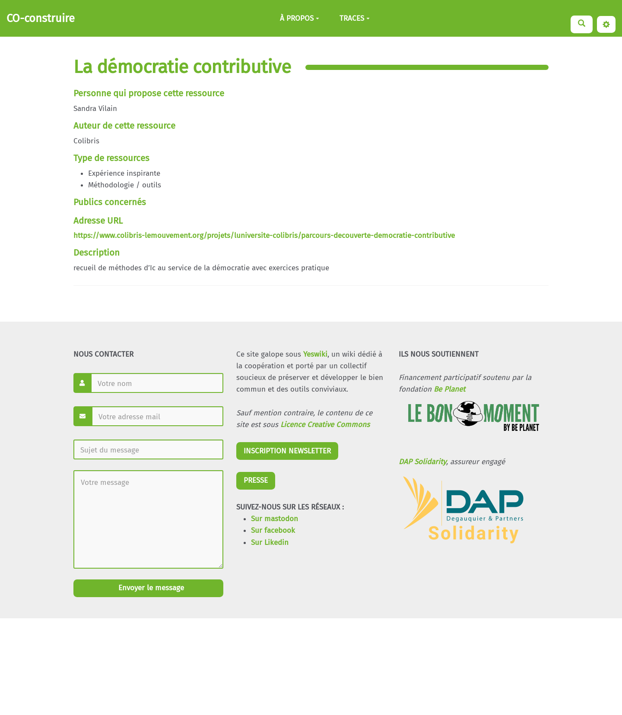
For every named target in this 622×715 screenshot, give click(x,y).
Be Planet (449, 389)
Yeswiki (315, 354)
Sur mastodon (274, 518)
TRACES (355, 18)
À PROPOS (299, 18)
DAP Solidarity (422, 461)
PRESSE (256, 480)
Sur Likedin (270, 542)
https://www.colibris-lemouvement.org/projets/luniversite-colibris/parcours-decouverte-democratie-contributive (264, 235)
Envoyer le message (150, 587)
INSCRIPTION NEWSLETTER (287, 451)
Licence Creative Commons (325, 424)
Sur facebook (273, 530)
